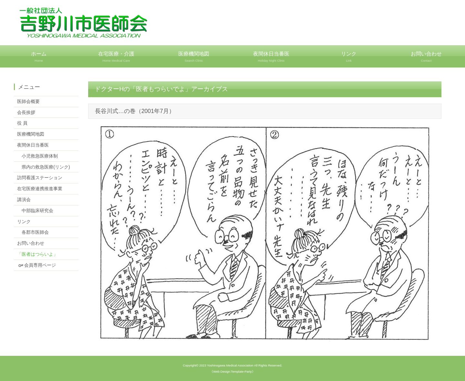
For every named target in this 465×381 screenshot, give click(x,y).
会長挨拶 (26, 112)
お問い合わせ (426, 57)
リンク (349, 57)
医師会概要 (28, 101)
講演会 (24, 199)
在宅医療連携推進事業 (39, 188)
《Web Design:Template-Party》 (232, 371)
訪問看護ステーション (39, 177)
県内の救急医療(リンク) (43, 167)
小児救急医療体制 (37, 156)
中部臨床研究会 (35, 210)
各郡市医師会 (33, 232)
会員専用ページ (36, 265)
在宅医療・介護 (116, 57)
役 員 (22, 123)
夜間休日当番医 (271, 57)
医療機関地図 (193, 57)
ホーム (39, 57)
